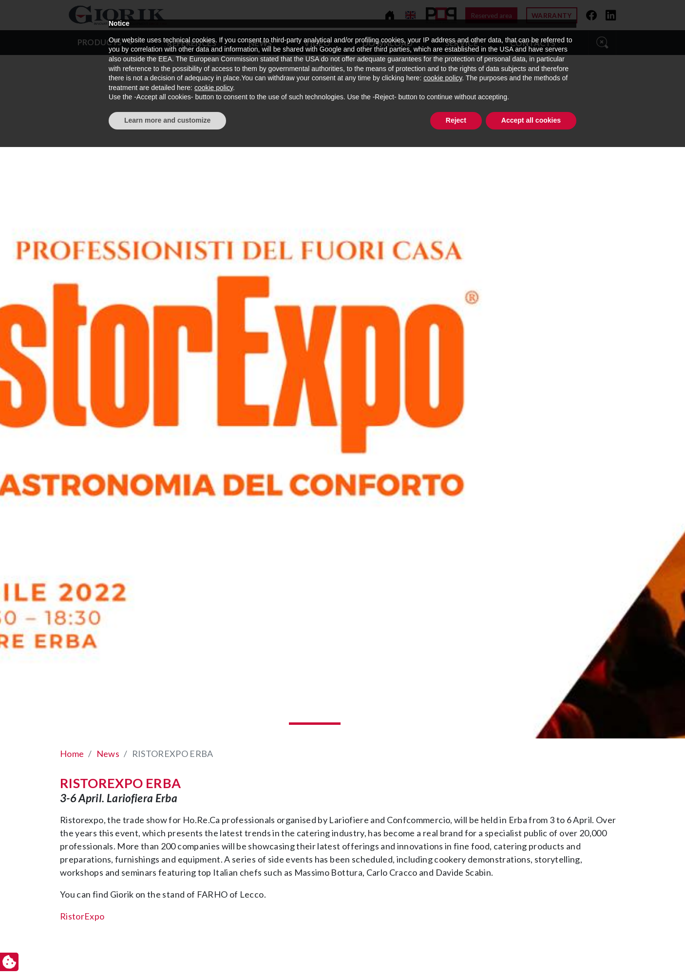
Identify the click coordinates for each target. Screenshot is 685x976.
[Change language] (410, 15)
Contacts (532, 43)
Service (461, 43)
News (260, 43)
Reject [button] (456, 949)
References (191, 43)
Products (99, 42)
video (317, 43)
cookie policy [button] (442, 907)
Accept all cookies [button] (531, 949)
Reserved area (491, 15)
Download (387, 43)
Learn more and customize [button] (167, 949)
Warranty (552, 15)
